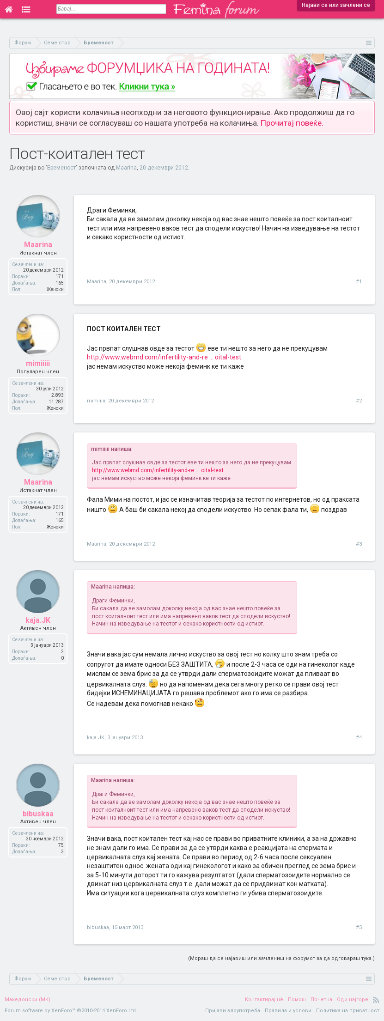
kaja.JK (37, 621)
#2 (359, 401)
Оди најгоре (352, 1000)
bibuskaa (38, 815)
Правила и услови (288, 1011)
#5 (359, 927)
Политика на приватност (347, 1011)
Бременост (61, 167)
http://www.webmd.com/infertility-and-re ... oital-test (164, 357)
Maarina (126, 167)
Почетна (321, 1000)
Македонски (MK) (27, 1000)
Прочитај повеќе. (292, 123)
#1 (359, 282)
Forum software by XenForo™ (71, 1011)
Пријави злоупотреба (232, 1011)
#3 (359, 544)
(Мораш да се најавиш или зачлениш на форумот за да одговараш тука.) (281, 958)
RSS (376, 1000)
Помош (297, 1000)
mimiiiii (38, 365)
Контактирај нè (264, 1000)
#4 (359, 738)
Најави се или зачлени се (336, 5)
